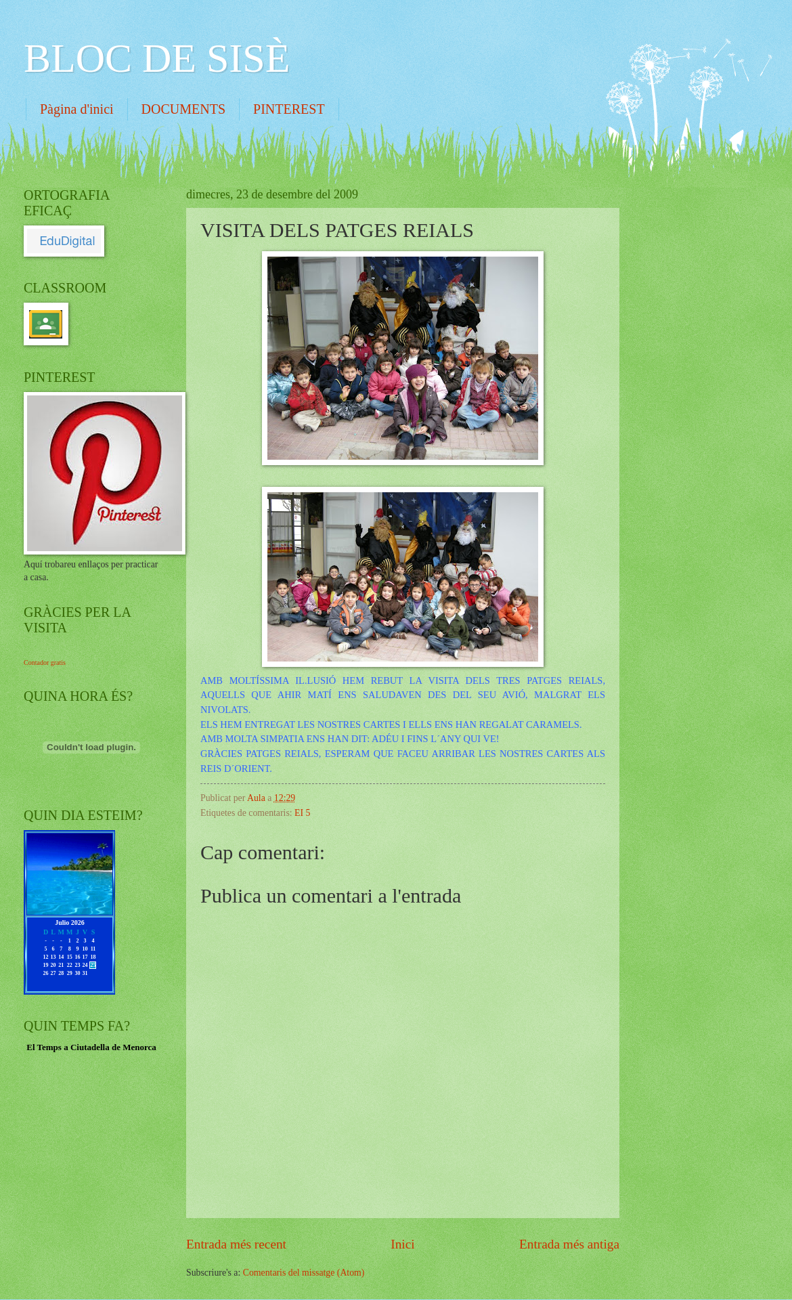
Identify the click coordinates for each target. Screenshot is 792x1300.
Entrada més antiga (569, 1244)
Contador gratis (45, 662)
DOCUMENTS (183, 109)
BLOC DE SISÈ (157, 58)
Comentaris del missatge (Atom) (304, 1273)
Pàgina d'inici (77, 109)
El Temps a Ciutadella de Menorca (91, 1047)
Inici (402, 1244)
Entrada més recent (236, 1244)
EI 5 (302, 813)
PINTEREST (289, 109)
